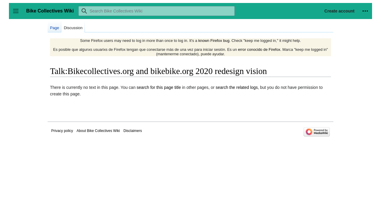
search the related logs (237, 87)
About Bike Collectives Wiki (98, 131)
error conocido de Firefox (259, 49)
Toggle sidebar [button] (18, 13)
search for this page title (159, 87)
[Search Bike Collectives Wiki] (157, 11)
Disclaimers (133, 131)
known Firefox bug (213, 40)
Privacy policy (62, 131)
